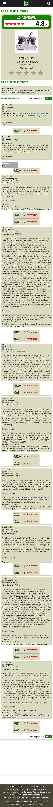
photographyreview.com (18, 804)
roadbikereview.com (23, 801)
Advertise (13, 786)
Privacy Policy (38, 786)
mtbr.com (9, 801)
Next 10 (48, 98)
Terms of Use (24, 786)
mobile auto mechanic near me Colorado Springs (19, 152)
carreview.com (40, 801)
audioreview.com (37, 804)
